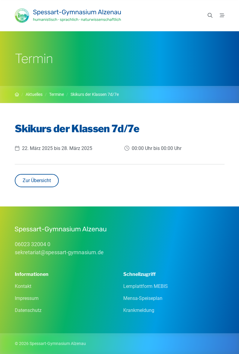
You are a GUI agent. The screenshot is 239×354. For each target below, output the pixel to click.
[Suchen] (210, 15)
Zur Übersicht (37, 180)
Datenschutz (28, 310)
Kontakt (23, 286)
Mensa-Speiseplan (142, 298)
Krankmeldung (138, 310)
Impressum (27, 298)
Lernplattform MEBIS (145, 286)
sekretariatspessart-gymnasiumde (59, 252)
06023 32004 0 (32, 244)
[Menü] (222, 15)
